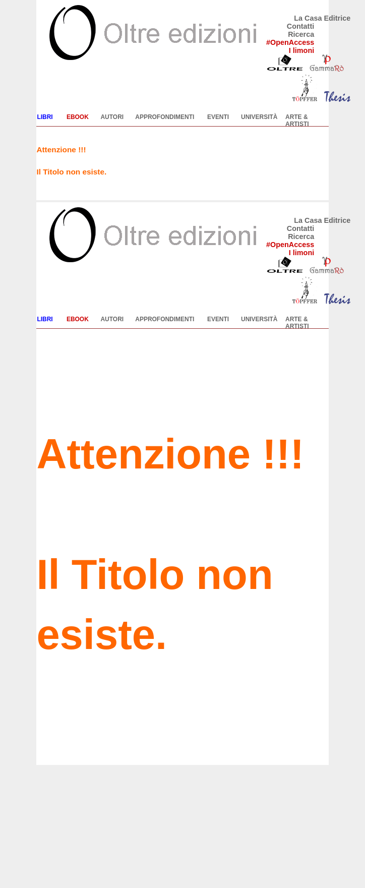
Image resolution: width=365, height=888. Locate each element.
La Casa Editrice (322, 18)
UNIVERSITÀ (259, 117)
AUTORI (112, 117)
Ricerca (301, 34)
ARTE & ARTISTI (297, 120)
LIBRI (44, 117)
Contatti (300, 26)
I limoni (301, 50)
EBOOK (78, 117)
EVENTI (218, 117)
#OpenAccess (290, 42)
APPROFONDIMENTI (164, 117)
